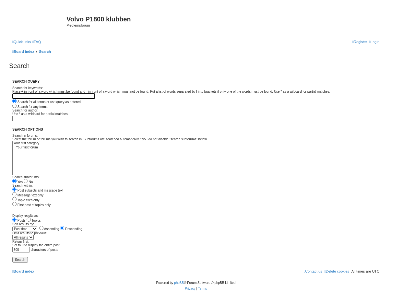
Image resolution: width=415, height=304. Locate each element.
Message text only (27, 195)
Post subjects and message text (37, 190)
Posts (19, 220)
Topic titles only (25, 200)
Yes (17, 182)
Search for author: (25, 110)
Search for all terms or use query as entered (46, 102)
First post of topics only (31, 205)
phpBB (179, 283)
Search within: (22, 185)
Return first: (20, 241)
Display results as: (25, 215)
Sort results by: (23, 224)
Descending (71, 229)
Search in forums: (25, 135)
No (28, 182)
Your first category (26, 143)
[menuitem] (36, 42)
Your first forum (26, 148)
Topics (34, 220)
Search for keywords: (27, 88)
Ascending (49, 229)
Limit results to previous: (29, 233)
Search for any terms (30, 107)
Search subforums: (26, 177)
